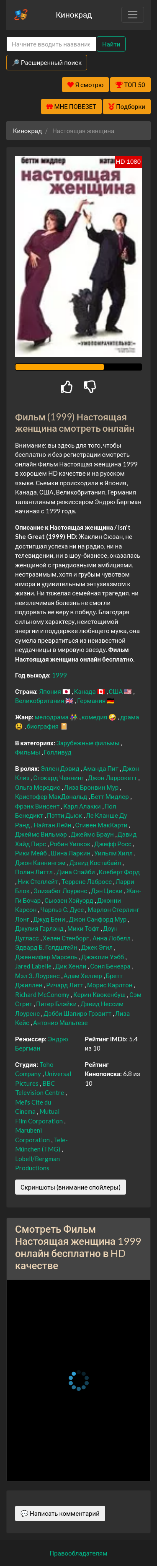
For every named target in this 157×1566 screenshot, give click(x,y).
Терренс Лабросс (87, 881)
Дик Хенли (71, 966)
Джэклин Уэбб (103, 957)
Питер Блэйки (57, 1003)
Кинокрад (74, 14)
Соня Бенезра (110, 966)
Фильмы (28, 752)
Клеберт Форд (119, 872)
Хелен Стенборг (66, 938)
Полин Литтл (34, 872)
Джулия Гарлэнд (40, 928)
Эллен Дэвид (61, 768)
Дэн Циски (107, 890)
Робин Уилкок (71, 843)
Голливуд (58, 752)
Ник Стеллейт (38, 881)
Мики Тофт (83, 928)
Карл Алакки (82, 806)
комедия (95, 717)
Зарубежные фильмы (89, 743)
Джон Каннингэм (41, 862)
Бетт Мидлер (110, 796)
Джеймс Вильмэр (41, 834)
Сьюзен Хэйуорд (69, 900)
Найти (111, 44)
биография (43, 726)
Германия (92, 700)
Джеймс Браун (93, 834)
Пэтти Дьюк (65, 815)
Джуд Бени (49, 919)
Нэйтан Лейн (52, 825)
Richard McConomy (43, 994)
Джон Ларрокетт (113, 777)
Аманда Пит (101, 768)
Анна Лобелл (112, 938)
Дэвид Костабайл (96, 862)
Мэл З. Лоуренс (38, 975)
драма (129, 717)
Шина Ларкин (71, 853)
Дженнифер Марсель (47, 957)
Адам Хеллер (83, 975)
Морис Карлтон (110, 985)
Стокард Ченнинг (59, 777)
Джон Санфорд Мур (98, 919)
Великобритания (40, 700)
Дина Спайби (76, 872)
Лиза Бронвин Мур (92, 787)
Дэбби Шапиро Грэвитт (78, 1013)
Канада (85, 691)
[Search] (51, 44)
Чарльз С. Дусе (62, 909)
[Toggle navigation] (132, 15)
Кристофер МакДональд (51, 796)
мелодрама (52, 717)
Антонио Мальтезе (60, 1022)
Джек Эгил (97, 947)
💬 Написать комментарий (60, 1513)
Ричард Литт (65, 985)
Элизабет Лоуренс (61, 890)
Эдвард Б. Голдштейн (47, 947)
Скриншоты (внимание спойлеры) (71, 1187)
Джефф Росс (113, 843)
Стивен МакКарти (102, 825)
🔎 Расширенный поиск (47, 62)
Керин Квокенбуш (100, 994)
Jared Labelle (34, 966)
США (116, 691)
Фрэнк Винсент (38, 806)
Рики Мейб (31, 853)
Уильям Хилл (114, 853)
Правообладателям (79, 1553)
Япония (50, 691)
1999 (59, 675)
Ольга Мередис (38, 787)
